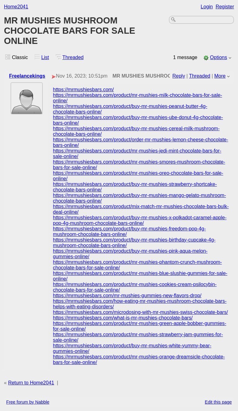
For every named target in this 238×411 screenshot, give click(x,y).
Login (207, 6)
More (220, 76)
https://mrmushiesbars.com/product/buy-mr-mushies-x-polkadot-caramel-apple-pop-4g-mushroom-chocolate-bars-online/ (140, 220)
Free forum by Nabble (27, 402)
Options (218, 57)
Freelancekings (27, 76)
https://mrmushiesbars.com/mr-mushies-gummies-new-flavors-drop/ (127, 295)
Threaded (73, 57)
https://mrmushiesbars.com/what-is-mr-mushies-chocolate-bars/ (123, 317)
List (45, 57)
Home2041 (16, 6)
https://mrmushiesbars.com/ (83, 89)
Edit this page (218, 402)
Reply (178, 76)
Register (225, 6)
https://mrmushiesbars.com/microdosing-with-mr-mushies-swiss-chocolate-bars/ (140, 312)
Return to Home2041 (31, 382)
